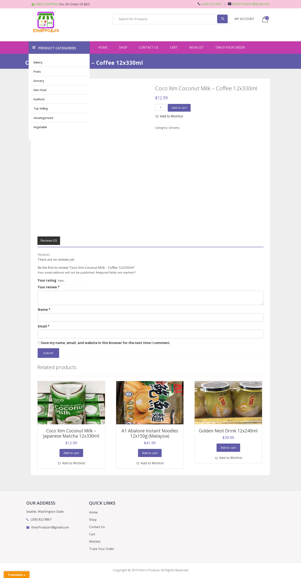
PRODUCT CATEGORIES (54, 47)
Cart (174, 47)
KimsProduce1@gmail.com (248, 4)
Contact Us (148, 47)
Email (43, 326)
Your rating (47, 280)
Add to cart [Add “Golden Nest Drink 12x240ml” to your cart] (228, 448)
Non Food (39, 90)
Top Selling (40, 108)
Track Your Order (230, 47)
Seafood (38, 99)
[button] (169, 116)
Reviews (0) (49, 240)
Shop (123, 47)
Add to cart (179, 107)
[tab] (48, 240)
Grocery (38, 81)
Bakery (38, 62)
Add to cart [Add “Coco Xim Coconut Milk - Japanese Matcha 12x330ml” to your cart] (71, 453)
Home (103, 47)
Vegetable (40, 127)
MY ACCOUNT (245, 19)
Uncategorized (43, 118)
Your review (49, 287)
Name (44, 310)
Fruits (37, 71)
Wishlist (196, 47)
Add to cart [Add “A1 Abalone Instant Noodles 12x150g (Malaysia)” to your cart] (150, 453)
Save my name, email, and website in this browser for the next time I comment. (105, 343)
